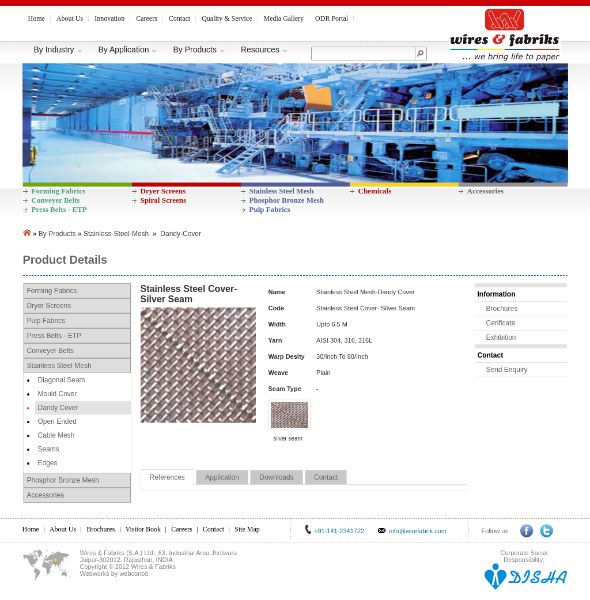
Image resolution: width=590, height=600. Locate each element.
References (167, 477)
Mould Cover (57, 394)
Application (222, 477)
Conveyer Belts (56, 200)
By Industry (58, 49)
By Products (199, 49)
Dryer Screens (163, 191)
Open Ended (57, 421)
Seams (48, 449)
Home (36, 18)
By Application (128, 49)
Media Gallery (283, 18)
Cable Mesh (56, 435)
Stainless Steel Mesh (281, 191)
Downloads (276, 477)
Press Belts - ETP (59, 209)
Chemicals (375, 191)
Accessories (485, 191)
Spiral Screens (164, 200)
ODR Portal (331, 18)
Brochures (502, 309)
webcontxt (133, 573)
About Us (69, 18)
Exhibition (501, 337)
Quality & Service (227, 18)
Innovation (109, 18)
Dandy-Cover (180, 234)
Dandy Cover (58, 408)
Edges (48, 463)
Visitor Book (143, 529)
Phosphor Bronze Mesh (286, 200)
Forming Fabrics (59, 191)
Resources (264, 49)
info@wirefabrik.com (418, 530)
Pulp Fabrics (269, 209)
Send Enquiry (507, 370)
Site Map (247, 529)
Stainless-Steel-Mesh (116, 234)
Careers (146, 18)
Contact (179, 18)
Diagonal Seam (61, 380)
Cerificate (501, 323)
